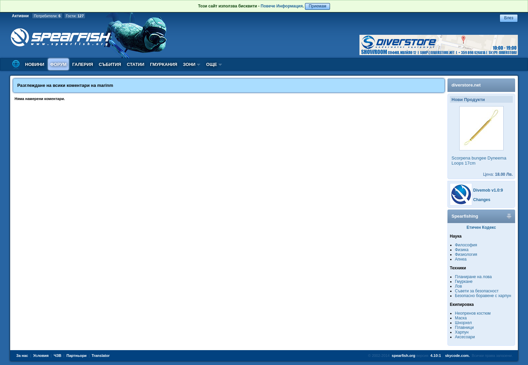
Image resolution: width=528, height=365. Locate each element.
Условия (41, 356)
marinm (105, 85)
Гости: (75, 16)
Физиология (466, 254)
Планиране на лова (473, 276)
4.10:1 (436, 356)
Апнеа (460, 259)
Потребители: (47, 16)
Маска (461, 318)
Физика (461, 249)
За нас (22, 356)
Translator (101, 356)
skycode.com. (457, 356)
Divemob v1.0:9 (488, 190)
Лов (458, 286)
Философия (466, 245)
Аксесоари (465, 337)
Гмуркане (463, 281)
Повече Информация (282, 6)
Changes (481, 199)
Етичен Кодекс (481, 227)
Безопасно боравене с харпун (483, 295)
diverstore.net (466, 85)
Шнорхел (463, 322)
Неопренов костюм (473, 313)
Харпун (461, 332)
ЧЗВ (58, 356)
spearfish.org (403, 356)
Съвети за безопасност (477, 291)
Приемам (317, 6)
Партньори (76, 356)
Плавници (464, 327)
